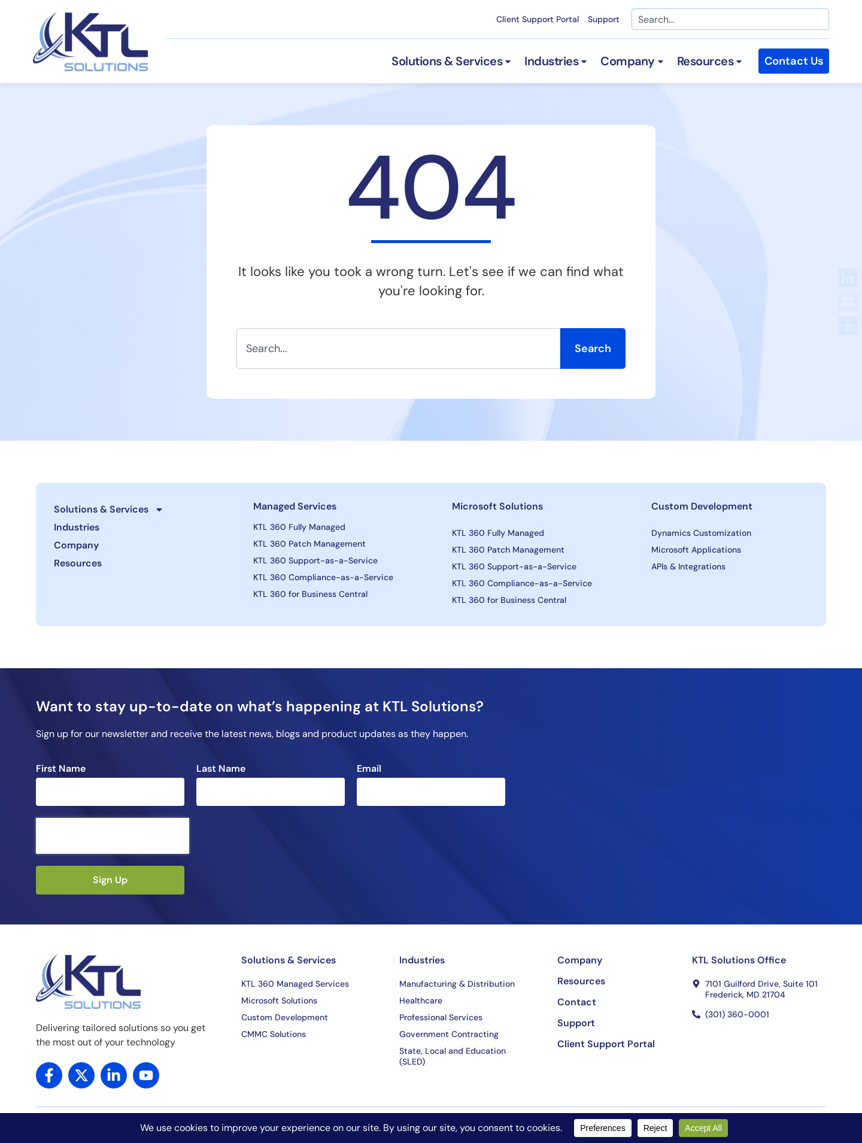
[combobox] (730, 19)
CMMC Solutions (273, 1034)
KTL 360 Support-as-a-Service (315, 560)
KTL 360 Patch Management (309, 543)
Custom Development (701, 506)
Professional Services (440, 1017)
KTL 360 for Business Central (310, 594)
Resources (78, 563)
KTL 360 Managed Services (295, 983)
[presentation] (112, 836)
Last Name (220, 769)
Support (604, 19)
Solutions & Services (109, 510)
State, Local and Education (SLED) (452, 1056)
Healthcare (420, 1000)
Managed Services (294, 506)
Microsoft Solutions (497, 506)
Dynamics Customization (701, 532)
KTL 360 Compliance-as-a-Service (323, 577)
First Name (61, 769)
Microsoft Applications (696, 549)
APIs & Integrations (688, 566)
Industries (76, 527)
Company (76, 545)
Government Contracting (449, 1034)
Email (369, 769)
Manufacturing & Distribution (457, 983)
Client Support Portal (537, 19)
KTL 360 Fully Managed (299, 527)
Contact (576, 1002)
